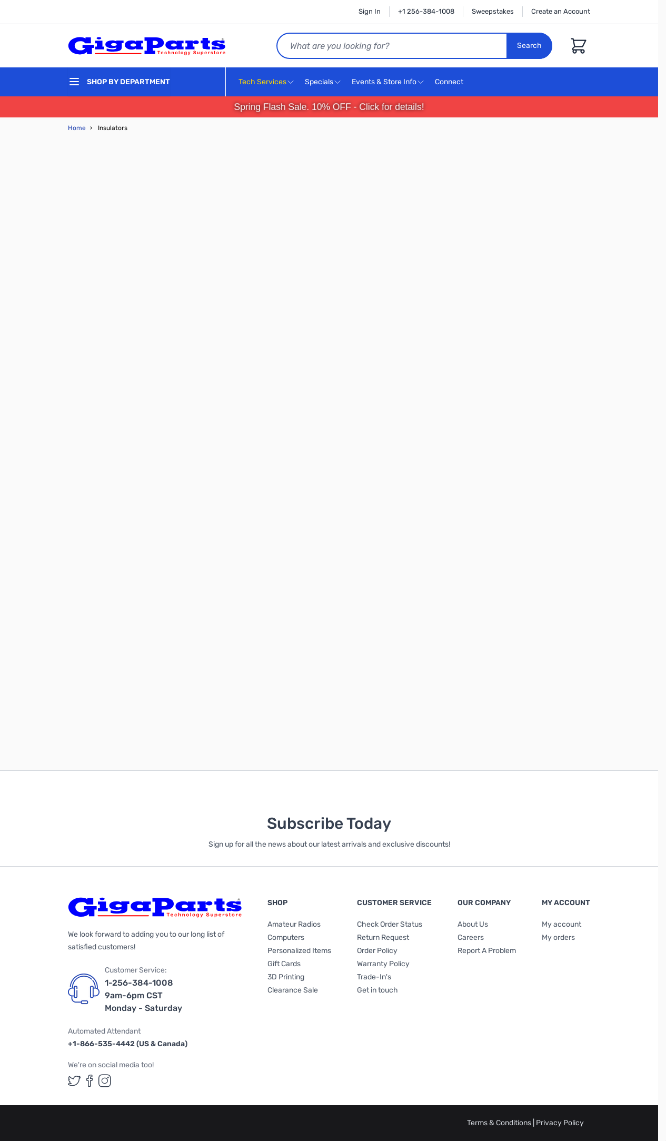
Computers (285, 937)
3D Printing (285, 977)
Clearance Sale (292, 990)
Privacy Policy (560, 1122)
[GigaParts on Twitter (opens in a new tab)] (74, 1080)
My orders (558, 937)
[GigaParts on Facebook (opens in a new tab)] (89, 1080)
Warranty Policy (383, 963)
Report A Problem (487, 950)
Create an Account (560, 11)
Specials (319, 81)
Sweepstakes (493, 11)
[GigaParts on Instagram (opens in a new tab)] (104, 1080)
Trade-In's (374, 977)
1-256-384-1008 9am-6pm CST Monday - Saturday (143, 995)
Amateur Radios (294, 924)
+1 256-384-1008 (426, 11)
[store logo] (147, 45)
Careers (471, 937)
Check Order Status (389, 924)
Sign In (370, 11)
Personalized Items (299, 950)
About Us (473, 924)
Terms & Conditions (500, 1122)
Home (77, 128)
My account (561, 924)
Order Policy (377, 950)
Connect (450, 82)
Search (529, 45)
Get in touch (377, 990)
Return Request (383, 937)
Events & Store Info (384, 81)
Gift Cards (284, 963)
